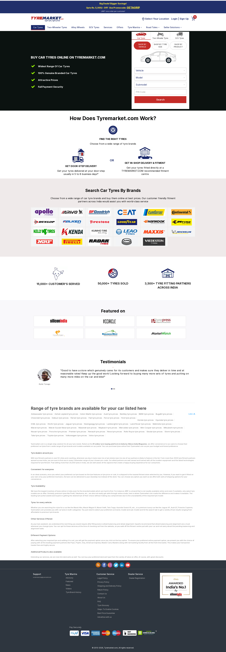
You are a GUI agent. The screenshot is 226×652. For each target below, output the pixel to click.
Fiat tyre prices (95, 418)
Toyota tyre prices (55, 435)
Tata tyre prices (38, 435)
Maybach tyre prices (108, 427)
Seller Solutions (173, 27)
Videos (69, 589)
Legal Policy (102, 578)
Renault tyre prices (96, 431)
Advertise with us (104, 617)
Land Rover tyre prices (140, 424)
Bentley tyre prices (128, 414)
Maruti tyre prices (39, 427)
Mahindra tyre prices (162, 424)
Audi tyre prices (111, 414)
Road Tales (152, 27)
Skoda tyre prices (155, 431)
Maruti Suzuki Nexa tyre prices (63, 427)
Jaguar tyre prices (74, 424)
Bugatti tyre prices (164, 414)
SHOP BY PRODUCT (178, 45)
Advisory (69, 578)
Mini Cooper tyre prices (151, 427)
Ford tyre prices (128, 418)
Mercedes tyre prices (129, 427)
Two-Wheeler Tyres (57, 27)
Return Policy (102, 590)
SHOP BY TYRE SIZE (160, 45)
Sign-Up (184, 18)
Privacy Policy (103, 582)
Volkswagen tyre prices (76, 435)
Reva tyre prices (114, 431)
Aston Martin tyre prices (91, 414)
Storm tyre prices (172, 431)
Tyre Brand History (73, 592)
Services (108, 27)
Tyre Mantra (135, 27)
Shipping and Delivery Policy (109, 586)
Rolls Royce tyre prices (134, 431)
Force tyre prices (111, 418)
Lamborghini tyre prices (117, 424)
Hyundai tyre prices (164, 420)
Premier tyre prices (77, 431)
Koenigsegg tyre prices (94, 424)
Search (160, 99)
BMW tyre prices (146, 414)
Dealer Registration (137, 578)
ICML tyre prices (38, 424)
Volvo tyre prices (96, 435)
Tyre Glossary (103, 605)
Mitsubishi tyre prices (173, 427)
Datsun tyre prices (60, 418)
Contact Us (102, 594)
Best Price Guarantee (106, 613)
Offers (120, 27)
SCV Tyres (94, 27)
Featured (69, 581)
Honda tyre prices (146, 420)
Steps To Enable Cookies (108, 609)
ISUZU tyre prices (56, 424)
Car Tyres (38, 27)
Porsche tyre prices (58, 431)
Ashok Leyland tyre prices (66, 414)
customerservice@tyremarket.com (42, 577)
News (68, 585)
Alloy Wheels (78, 27)
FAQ (99, 601)
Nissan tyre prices (39, 431)
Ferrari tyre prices (79, 418)
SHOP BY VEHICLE (142, 45)
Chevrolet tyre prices (40, 418)
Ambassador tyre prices (42, 414)
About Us (101, 597)
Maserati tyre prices (88, 427)
